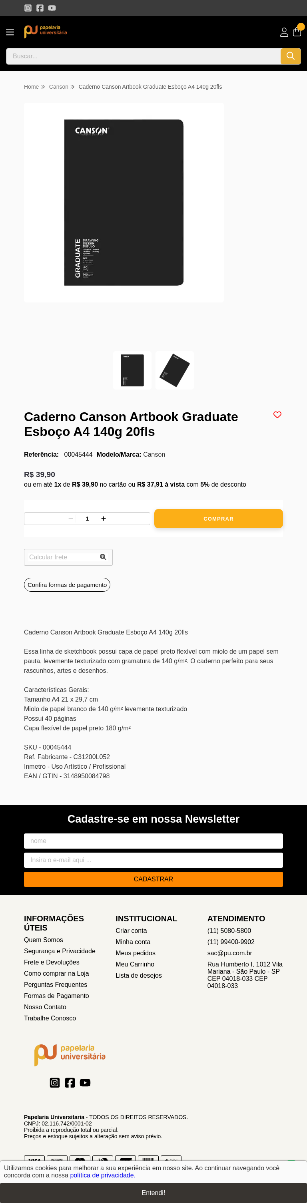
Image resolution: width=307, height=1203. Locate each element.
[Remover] (71, 518)
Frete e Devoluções (52, 962)
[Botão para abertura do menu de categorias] (10, 32)
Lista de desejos (139, 975)
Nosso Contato (45, 1007)
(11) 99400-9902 (231, 942)
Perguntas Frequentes (55, 984)
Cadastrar (153, 879)
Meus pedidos (135, 953)
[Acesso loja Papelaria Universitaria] (284, 32)
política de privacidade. (103, 1175)
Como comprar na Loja (56, 973)
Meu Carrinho (135, 964)
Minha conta (133, 942)
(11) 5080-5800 (229, 930)
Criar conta (131, 930)
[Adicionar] (103, 518)
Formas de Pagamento (56, 995)
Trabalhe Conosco (50, 1018)
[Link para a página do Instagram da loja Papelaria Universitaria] (28, 8)
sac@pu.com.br (229, 953)
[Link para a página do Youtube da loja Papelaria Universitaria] (52, 8)
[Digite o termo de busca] (143, 56)
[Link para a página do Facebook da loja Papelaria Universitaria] (40, 8)
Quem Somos (43, 940)
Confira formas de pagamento (67, 584)
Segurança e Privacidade (60, 951)
